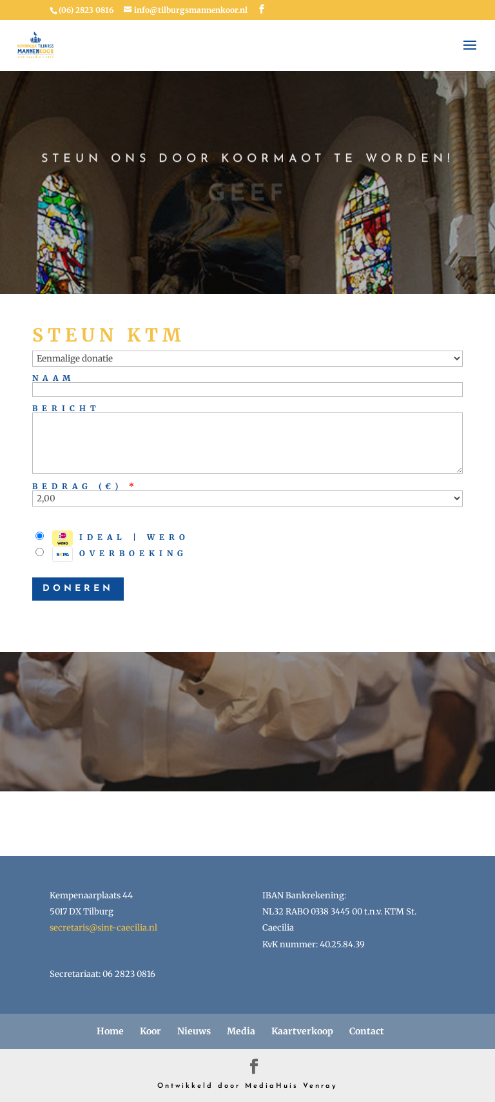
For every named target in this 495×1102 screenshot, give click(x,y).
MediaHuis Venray (291, 1086)
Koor (150, 1031)
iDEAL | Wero (112, 538)
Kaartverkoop (302, 1031)
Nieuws (194, 1031)
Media (241, 1031)
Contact (366, 1031)
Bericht (66, 408)
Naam (53, 378)
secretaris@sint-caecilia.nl (103, 927)
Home (110, 1031)
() (115, 486)
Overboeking (111, 554)
